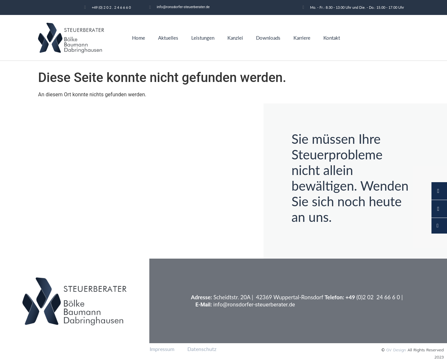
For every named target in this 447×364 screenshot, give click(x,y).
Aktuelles (168, 38)
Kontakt (331, 38)
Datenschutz (201, 349)
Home (138, 38)
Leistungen (202, 38)
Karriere (301, 38)
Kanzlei (235, 38)
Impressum (162, 349)
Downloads (268, 38)
